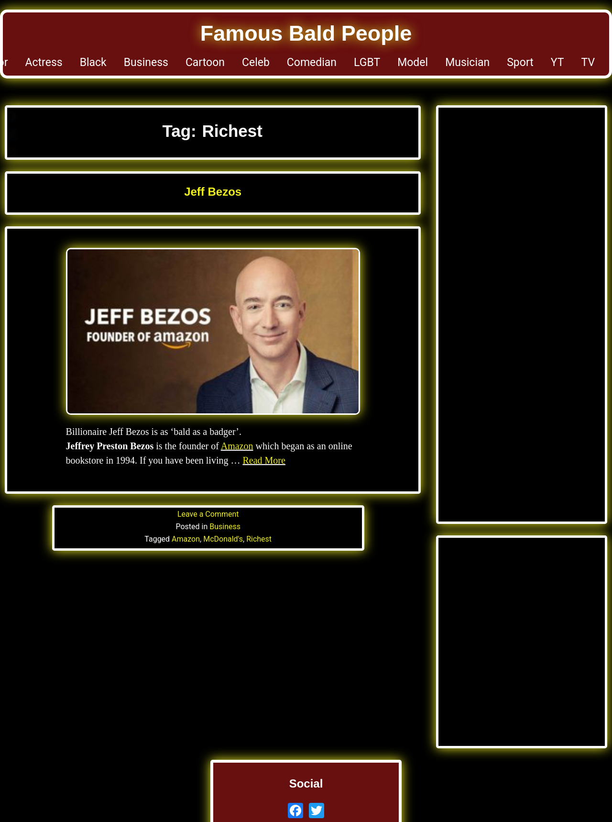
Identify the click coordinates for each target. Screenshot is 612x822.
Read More (263, 460)
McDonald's (223, 539)
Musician (467, 62)
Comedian (312, 62)
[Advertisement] (521, 215)
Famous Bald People (306, 33)
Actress (44, 62)
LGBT (367, 62)
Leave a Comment (208, 514)
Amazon (237, 446)
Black (93, 62)
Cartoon (205, 62)
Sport (520, 62)
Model (412, 62)
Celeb (256, 62)
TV (588, 62)
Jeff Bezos (212, 191)
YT (557, 62)
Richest (259, 539)
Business (146, 62)
